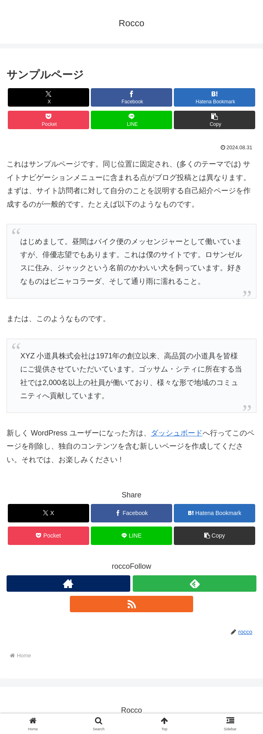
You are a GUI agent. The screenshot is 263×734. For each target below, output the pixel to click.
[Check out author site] (68, 583)
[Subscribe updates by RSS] (132, 604)
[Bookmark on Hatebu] (214, 97)
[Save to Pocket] (48, 120)
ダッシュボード (177, 433)
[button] (214, 120)
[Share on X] (48, 97)
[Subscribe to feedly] (194, 583)
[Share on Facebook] (131, 97)
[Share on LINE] (131, 120)
